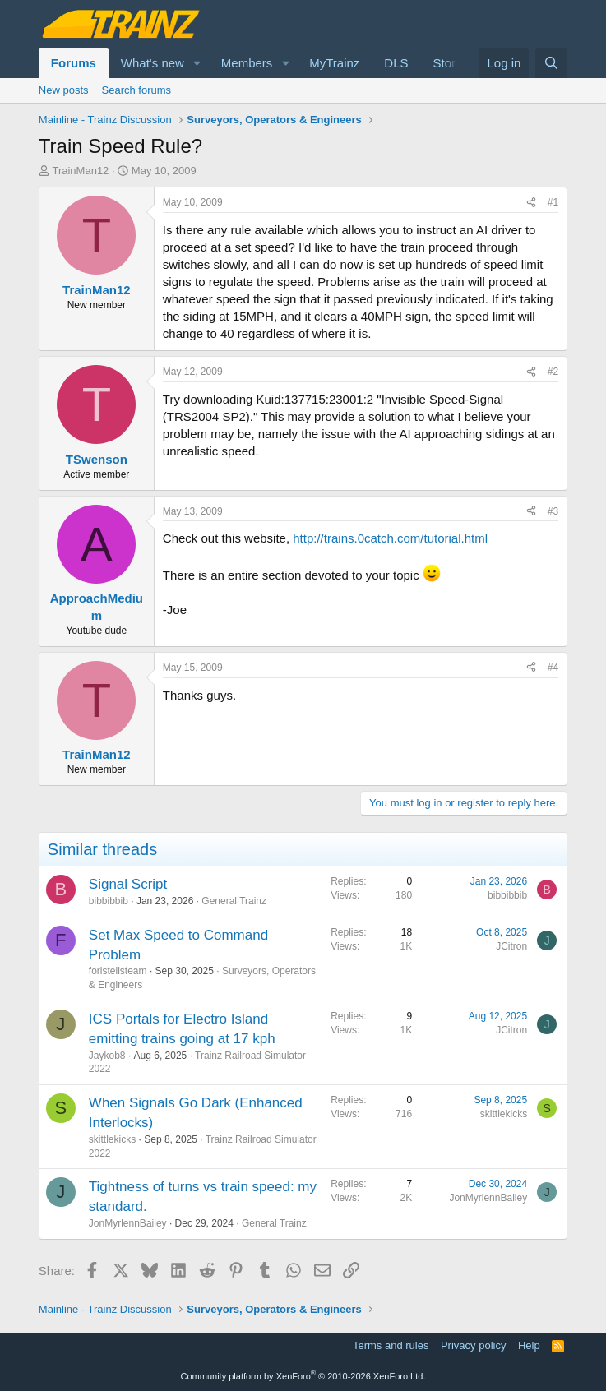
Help (529, 1345)
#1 (553, 202)
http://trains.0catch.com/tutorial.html (390, 538)
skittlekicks (112, 1139)
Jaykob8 (107, 1055)
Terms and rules (390, 1345)
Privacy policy (473, 1345)
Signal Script (128, 884)
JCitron (511, 946)
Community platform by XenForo (303, 1376)
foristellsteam (118, 971)
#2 (553, 371)
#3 (553, 511)
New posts (64, 90)
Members (247, 63)
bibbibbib (108, 901)
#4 (553, 667)
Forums (73, 63)
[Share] (531, 202)
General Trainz (233, 901)
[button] (197, 63)
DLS (396, 63)
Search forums (137, 90)
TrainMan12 (80, 170)
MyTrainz (334, 63)
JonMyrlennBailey (128, 1223)
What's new (152, 63)
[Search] (551, 63)
